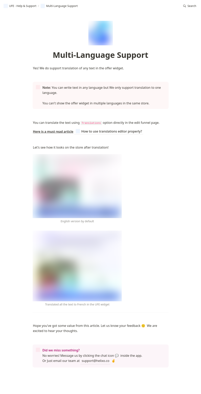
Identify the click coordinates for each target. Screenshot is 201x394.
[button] (190, 6)
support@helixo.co (95, 361)
